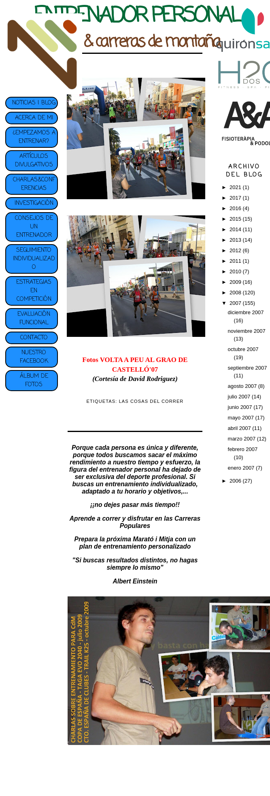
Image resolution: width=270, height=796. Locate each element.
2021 (236, 187)
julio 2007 (240, 397)
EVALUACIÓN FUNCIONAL (33, 318)
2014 (236, 229)
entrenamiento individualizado (150, 484)
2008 (236, 292)
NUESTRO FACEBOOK (34, 357)
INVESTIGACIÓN (34, 203)
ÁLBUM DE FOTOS (34, 380)
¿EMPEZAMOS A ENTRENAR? (34, 137)
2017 (236, 198)
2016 (236, 208)
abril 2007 (240, 428)
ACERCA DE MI (34, 118)
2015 (236, 219)
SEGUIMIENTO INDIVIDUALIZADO (34, 259)
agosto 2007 (243, 386)
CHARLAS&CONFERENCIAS (34, 184)
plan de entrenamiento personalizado (135, 546)
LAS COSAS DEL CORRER (151, 401)
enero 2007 (242, 468)
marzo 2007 (242, 439)
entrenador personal (130, 469)
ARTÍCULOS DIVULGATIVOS (34, 160)
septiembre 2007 (247, 368)
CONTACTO (34, 338)
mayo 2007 (241, 418)
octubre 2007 (243, 349)
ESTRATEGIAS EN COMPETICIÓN (33, 291)
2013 (236, 240)
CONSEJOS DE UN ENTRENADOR (34, 227)
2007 (236, 303)
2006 (236, 481)
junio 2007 (241, 407)
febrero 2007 (243, 449)
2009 (236, 282)
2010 (236, 271)
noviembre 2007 (247, 331)
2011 (236, 261)
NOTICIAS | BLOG (33, 103)
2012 (236, 250)
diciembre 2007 (246, 312)
